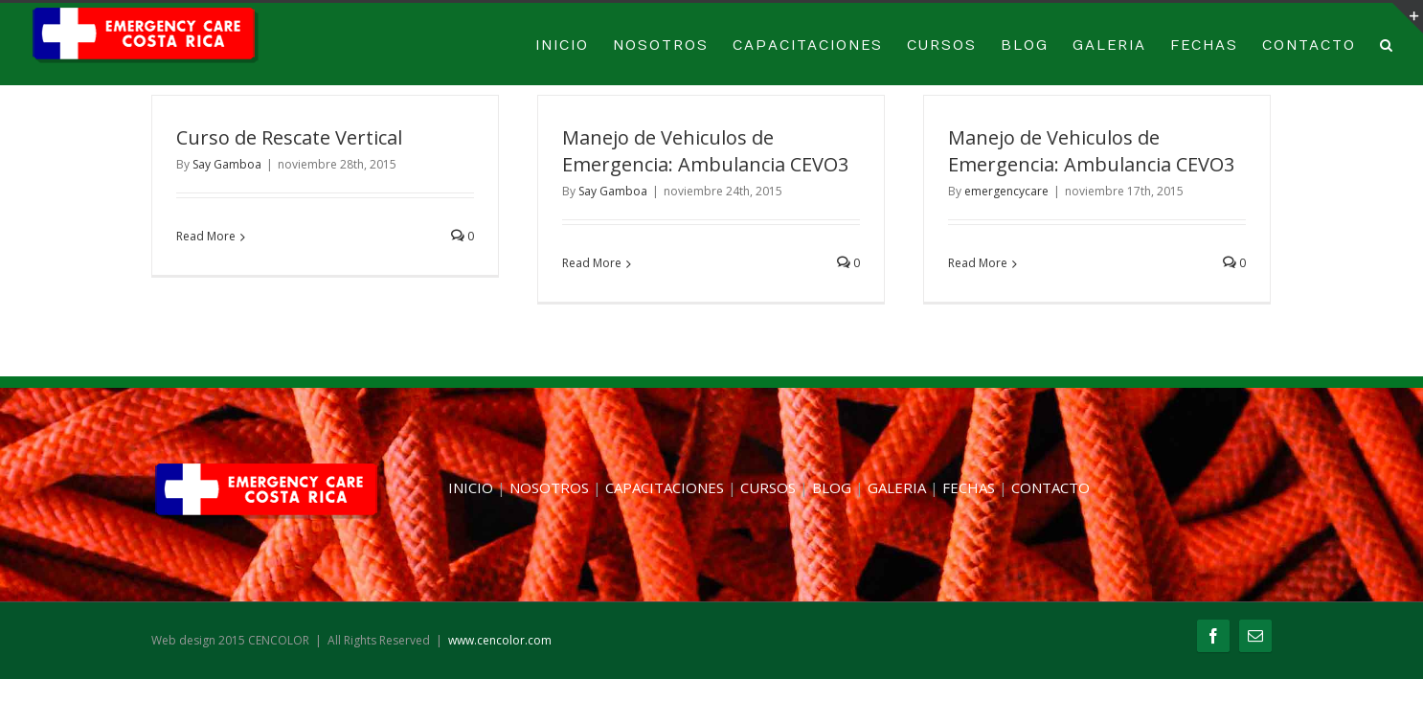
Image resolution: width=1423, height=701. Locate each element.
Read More (206, 236)
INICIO (562, 45)
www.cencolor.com (500, 640)
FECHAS (1204, 45)
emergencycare (1006, 191)
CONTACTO (1309, 45)
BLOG (1025, 45)
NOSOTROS (661, 45)
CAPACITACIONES (808, 45)
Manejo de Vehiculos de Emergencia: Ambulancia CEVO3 (705, 150)
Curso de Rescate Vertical (289, 137)
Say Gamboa (226, 164)
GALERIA (1109, 45)
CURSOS (942, 45)
